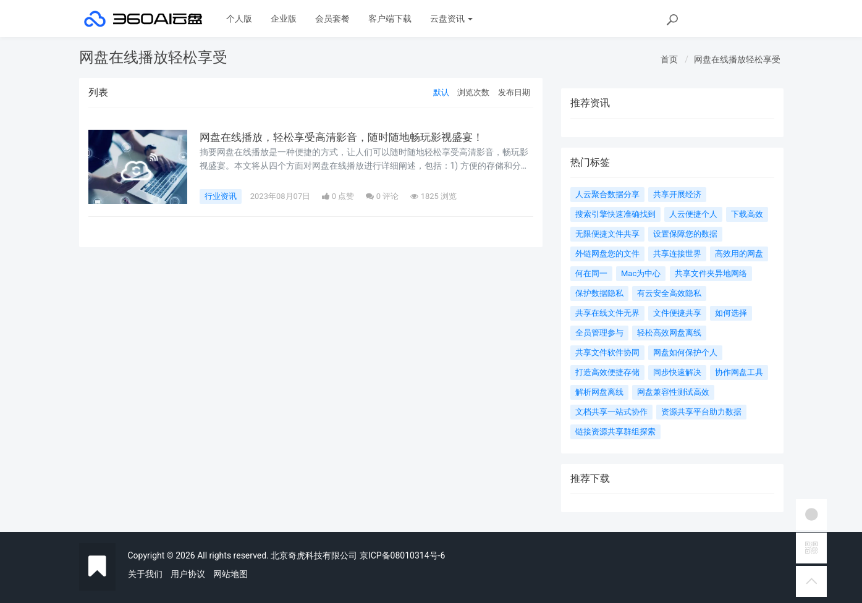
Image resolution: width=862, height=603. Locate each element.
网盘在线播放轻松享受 (737, 59)
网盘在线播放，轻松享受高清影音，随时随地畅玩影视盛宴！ (350, 137)
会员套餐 (332, 18)
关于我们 (145, 574)
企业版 (284, 18)
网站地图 (230, 574)
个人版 (239, 18)
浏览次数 (473, 92)
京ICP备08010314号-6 (402, 555)
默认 (441, 92)
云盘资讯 (451, 18)
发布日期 (514, 92)
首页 (669, 59)
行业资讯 (221, 196)
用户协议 (188, 574)
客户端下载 (390, 18)
